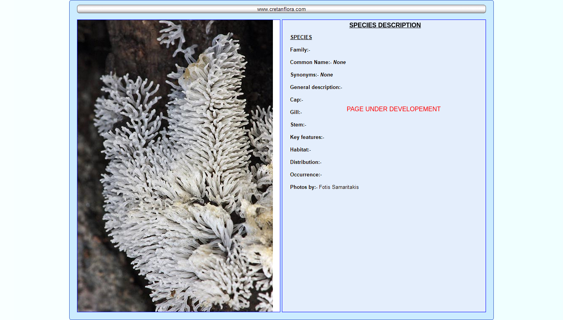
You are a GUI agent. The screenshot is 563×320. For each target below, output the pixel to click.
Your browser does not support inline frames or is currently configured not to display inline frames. (384, 166)
